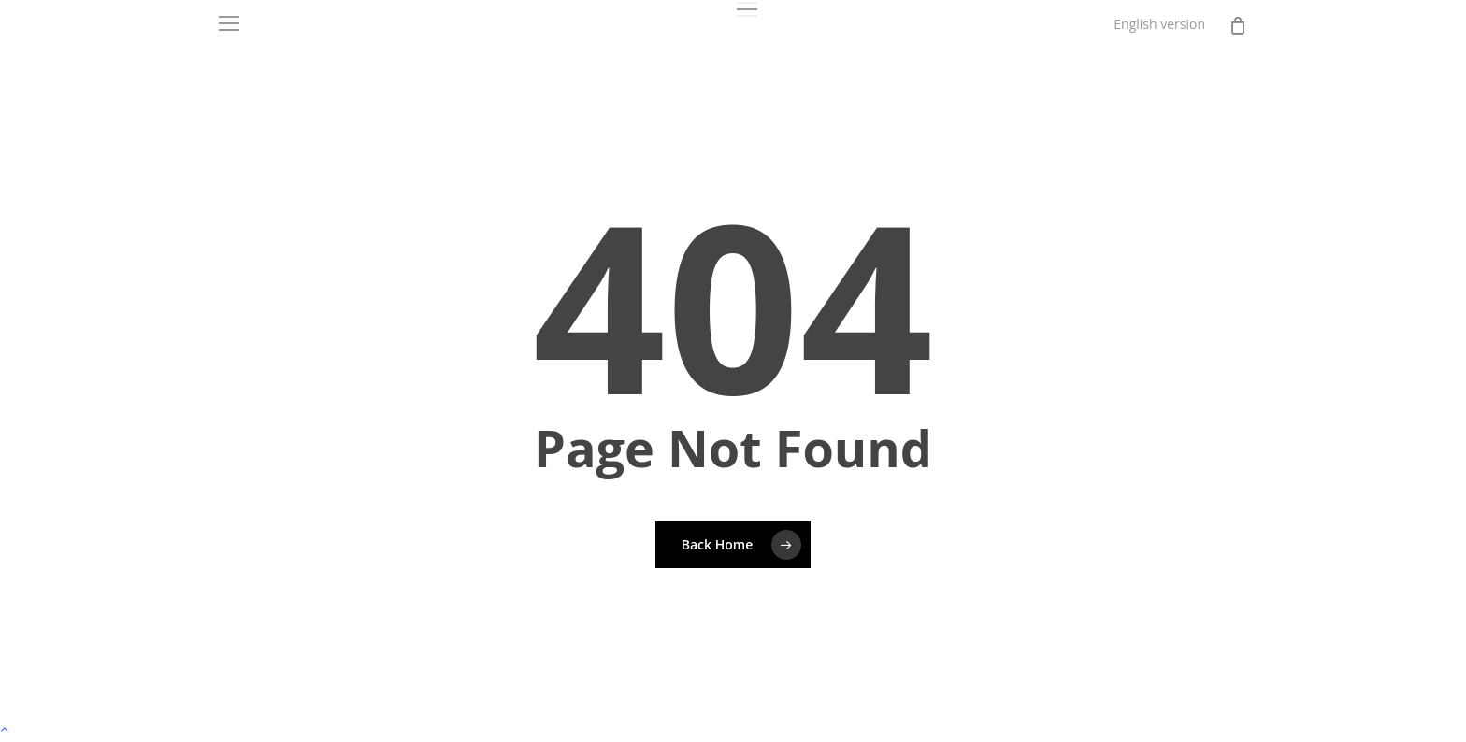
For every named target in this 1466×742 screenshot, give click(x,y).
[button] (747, 10)
